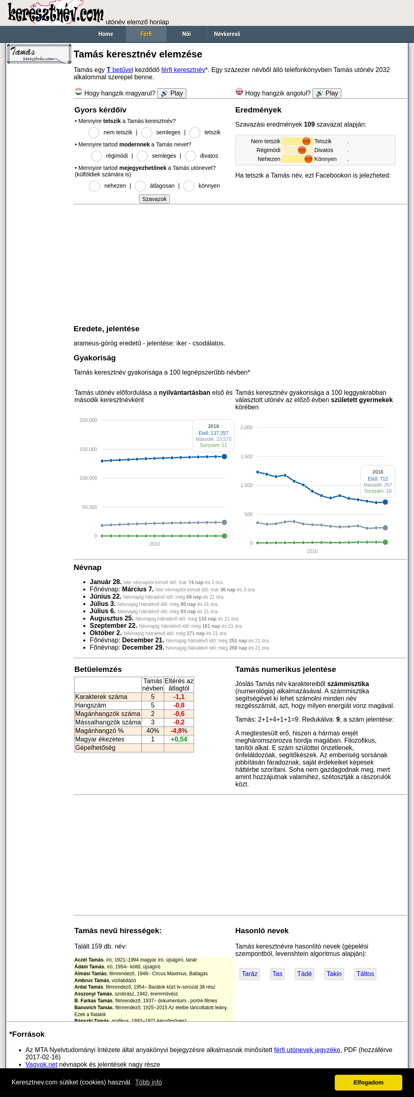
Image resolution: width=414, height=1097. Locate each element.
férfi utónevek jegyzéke (307, 1049)
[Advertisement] (39, 190)
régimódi (117, 155)
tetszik (213, 132)
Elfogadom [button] (369, 1082)
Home (105, 34)
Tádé (304, 973)
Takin (334, 973)
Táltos (365, 973)
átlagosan (162, 185)
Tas (277, 973)
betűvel (120, 69)
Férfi (146, 34)
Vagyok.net (41, 1064)
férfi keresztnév (183, 69)
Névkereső (227, 34)
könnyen (209, 185)
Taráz (250, 973)
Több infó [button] (148, 1082)
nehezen (115, 185)
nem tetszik (118, 132)
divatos (209, 155)
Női (186, 34)
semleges (168, 132)
